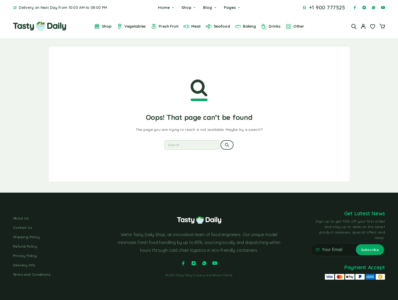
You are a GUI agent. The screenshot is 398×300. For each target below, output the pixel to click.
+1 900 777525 (327, 7)
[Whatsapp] (373, 7)
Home (164, 7)
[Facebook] (354, 7)
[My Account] (363, 26)
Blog (207, 7)
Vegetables (131, 26)
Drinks (270, 26)
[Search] (354, 26)
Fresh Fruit (165, 26)
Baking (245, 26)
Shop (186, 7)
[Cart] (382, 27)
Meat (192, 26)
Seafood (218, 26)
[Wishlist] (372, 27)
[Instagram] (364, 7)
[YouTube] (383, 7)
